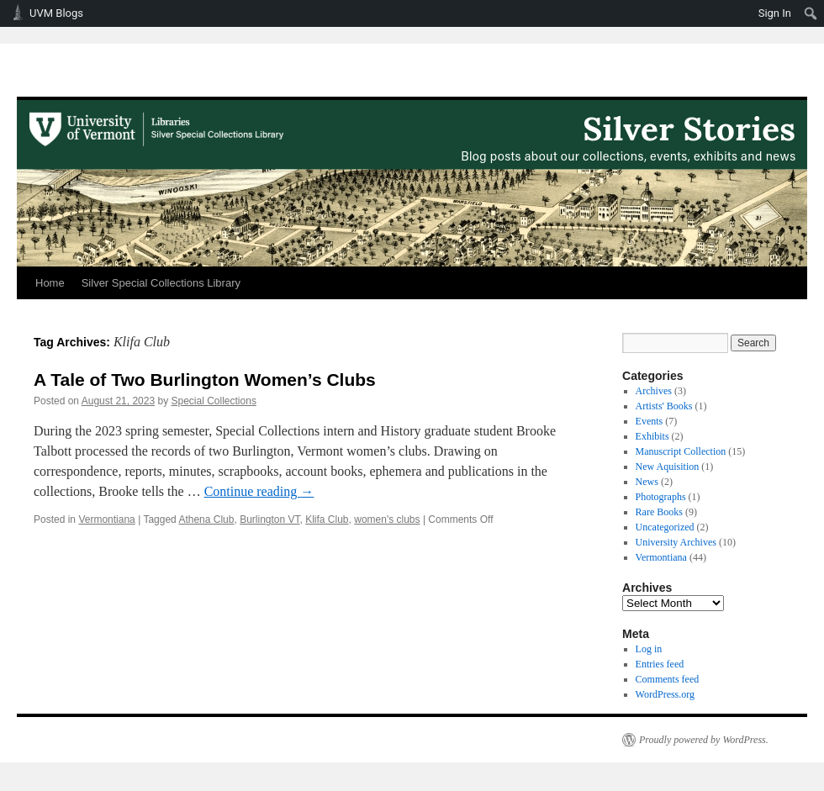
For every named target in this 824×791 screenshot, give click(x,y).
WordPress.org (665, 694)
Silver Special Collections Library (161, 283)
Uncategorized (665, 527)
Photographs (661, 497)
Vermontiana (106, 519)
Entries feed (660, 664)
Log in (649, 649)
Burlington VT (269, 519)
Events (649, 421)
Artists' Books (664, 406)
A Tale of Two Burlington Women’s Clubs (205, 379)
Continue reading (259, 491)
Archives (654, 391)
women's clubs (387, 519)
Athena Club (206, 519)
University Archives (676, 542)
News (647, 482)
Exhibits (652, 436)
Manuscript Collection (681, 451)
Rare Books (659, 512)
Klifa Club (326, 519)
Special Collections (214, 401)
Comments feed (668, 679)
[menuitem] (811, 13)
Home (50, 283)
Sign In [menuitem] (774, 13)
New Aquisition (668, 466)
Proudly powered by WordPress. (704, 740)
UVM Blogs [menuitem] (56, 13)
